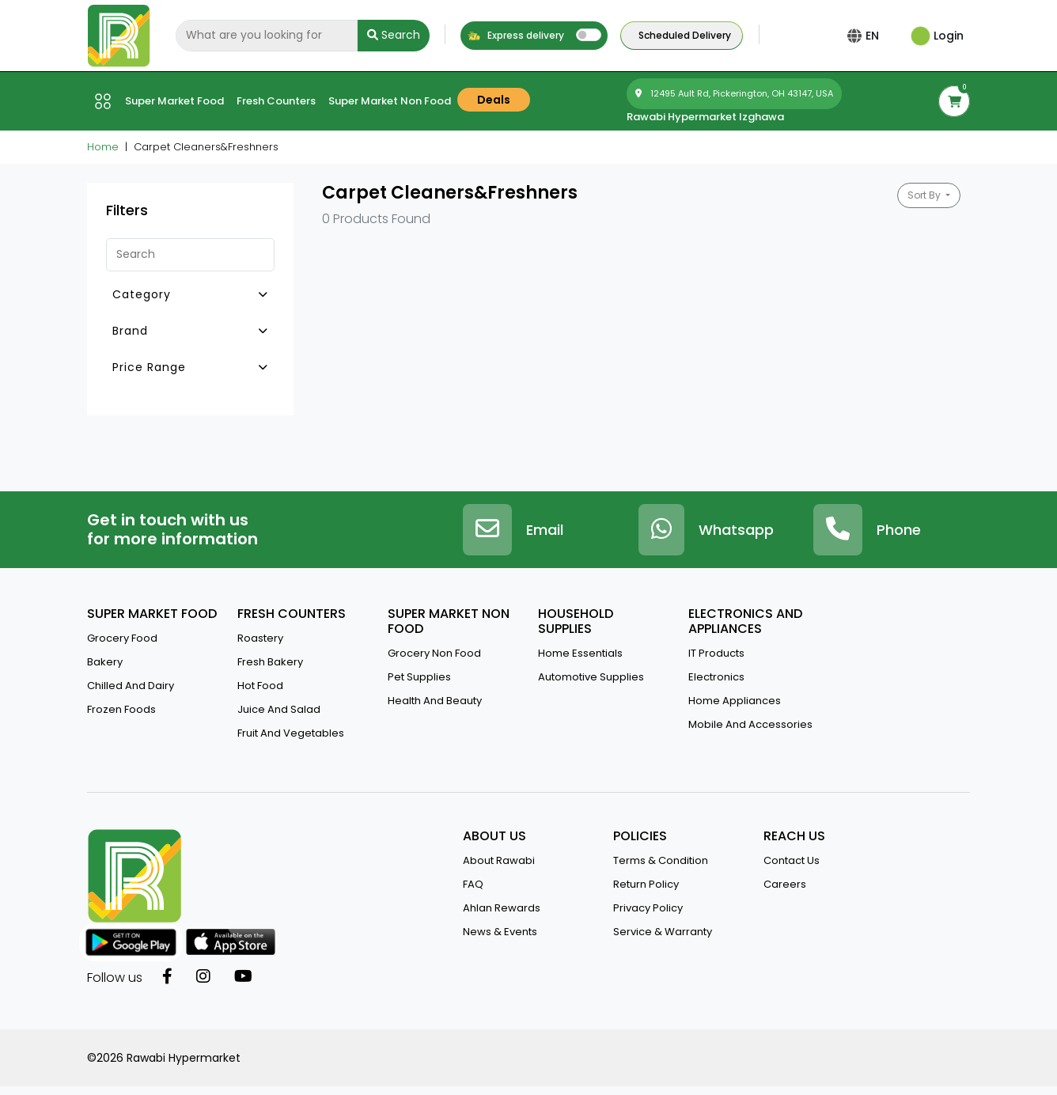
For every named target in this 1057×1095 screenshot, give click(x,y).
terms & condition (660, 860)
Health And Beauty (435, 700)
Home (103, 146)
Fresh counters (276, 100)
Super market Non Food (389, 100)
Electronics (716, 676)
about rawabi (499, 860)
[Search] (267, 35)
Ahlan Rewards (501, 907)
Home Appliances (734, 700)
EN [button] (875, 36)
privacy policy (648, 907)
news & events (500, 931)
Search (393, 35)
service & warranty (662, 931)
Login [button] (937, 36)
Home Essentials (580, 653)
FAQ (473, 884)
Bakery (105, 661)
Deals (493, 100)
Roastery (260, 638)
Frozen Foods (121, 709)
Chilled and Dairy (130, 685)
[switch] (588, 34)
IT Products (716, 653)
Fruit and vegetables (290, 733)
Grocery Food (122, 638)
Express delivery (515, 35)
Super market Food (174, 100)
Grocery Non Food (434, 653)
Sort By (925, 195)
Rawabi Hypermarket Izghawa (705, 116)
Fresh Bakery (270, 661)
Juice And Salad (278, 709)
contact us (791, 860)
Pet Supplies (419, 676)
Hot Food (260, 685)
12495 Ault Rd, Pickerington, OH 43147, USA (734, 93)
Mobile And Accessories (750, 724)
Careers (784, 884)
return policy (646, 884)
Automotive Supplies (591, 676)
